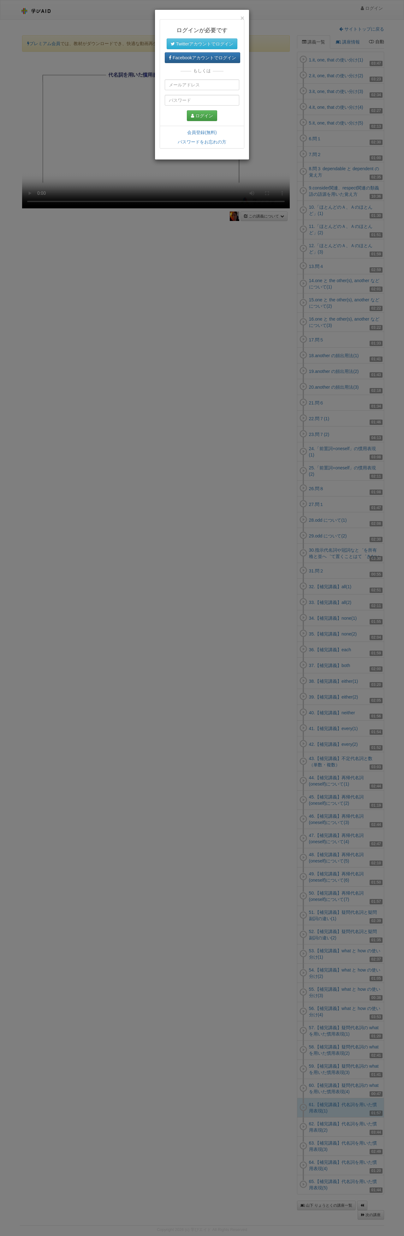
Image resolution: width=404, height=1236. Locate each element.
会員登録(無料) (202, 132)
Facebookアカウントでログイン (202, 57)
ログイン (202, 115)
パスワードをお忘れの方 (202, 141)
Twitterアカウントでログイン (202, 43)
